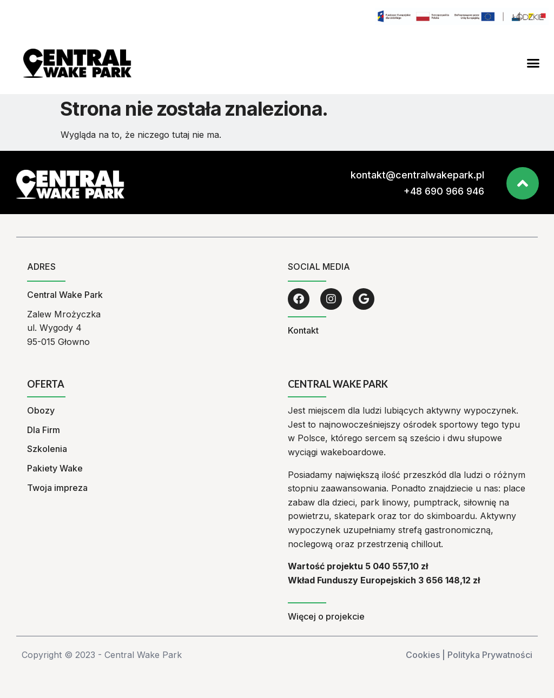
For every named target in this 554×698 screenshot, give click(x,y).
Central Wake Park (65, 294)
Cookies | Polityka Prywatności (469, 654)
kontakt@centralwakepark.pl (417, 175)
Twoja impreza (57, 487)
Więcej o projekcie (326, 616)
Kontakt (303, 330)
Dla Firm (43, 429)
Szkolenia (47, 448)
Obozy (41, 410)
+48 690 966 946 (444, 191)
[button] (533, 63)
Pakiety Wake (55, 468)
